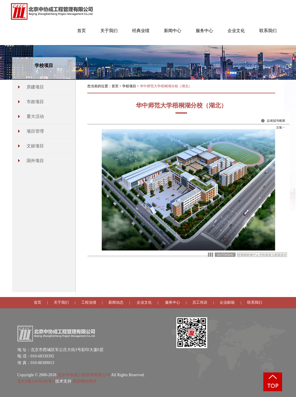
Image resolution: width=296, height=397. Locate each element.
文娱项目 (35, 146)
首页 (115, 86)
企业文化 (144, 302)
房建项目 (35, 87)
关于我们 (61, 302)
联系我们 (254, 302)
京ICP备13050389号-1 (36, 381)
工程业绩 (88, 302)
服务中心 (172, 302)
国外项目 (35, 160)
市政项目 (35, 101)
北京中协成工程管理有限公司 (84, 375)
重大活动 (35, 116)
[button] (109, 33)
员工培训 (199, 302)
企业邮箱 (227, 302)
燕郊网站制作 (85, 381)
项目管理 (35, 131)
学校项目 (129, 86)
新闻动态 (115, 302)
